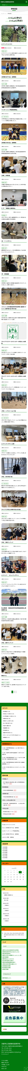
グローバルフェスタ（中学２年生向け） (11, 735)
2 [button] (14, 692)
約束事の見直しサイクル (10, 811)
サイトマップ (5, 1054)
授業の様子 (6, 718)
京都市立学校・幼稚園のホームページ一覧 (11, 955)
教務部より (6, 737)
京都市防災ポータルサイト (8, 958)
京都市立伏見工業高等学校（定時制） (10, 950)
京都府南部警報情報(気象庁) (8, 962)
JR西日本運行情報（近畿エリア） (9, 964)
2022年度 (5, 854)
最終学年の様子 (7, 732)
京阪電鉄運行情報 (6, 965)
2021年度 (5, 856)
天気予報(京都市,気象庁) (8, 960)
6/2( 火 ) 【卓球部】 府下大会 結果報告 (10, 827)
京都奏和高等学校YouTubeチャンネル (10, 951)
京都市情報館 (5, 957)
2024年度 (5, 850)
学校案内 (5, 730)
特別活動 (6, 934)
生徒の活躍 (6, 725)
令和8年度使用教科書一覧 (11, 797)
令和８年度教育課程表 (10, 790)
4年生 (13, 933)
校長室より (6, 711)
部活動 (9, 934)
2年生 (8, 933)
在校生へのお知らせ (8, 713)
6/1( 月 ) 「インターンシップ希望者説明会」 (11, 831)
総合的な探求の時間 (19, 933)
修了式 (16, 934)
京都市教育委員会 (6, 953)
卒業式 (19, 934)
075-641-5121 (8, 1048)
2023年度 (5, 852)
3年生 (11, 933)
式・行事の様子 (7, 723)
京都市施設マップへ (6, 978)
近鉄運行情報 (5, 969)
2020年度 (5, 857)
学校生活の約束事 (9, 814)
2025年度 (5, 849)
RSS (6, 1029)
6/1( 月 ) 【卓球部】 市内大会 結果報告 (10, 834)
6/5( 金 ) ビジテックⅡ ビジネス (8, 824)
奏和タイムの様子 (7, 721)
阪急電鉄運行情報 (6, 967)
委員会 (12, 934)
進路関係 (5, 728)
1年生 (5, 933)
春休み (22, 934)
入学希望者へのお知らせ (9, 716)
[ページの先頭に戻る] (26, 1069)
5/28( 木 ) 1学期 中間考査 (8, 837)
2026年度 (5, 847)
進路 (5, 936)
